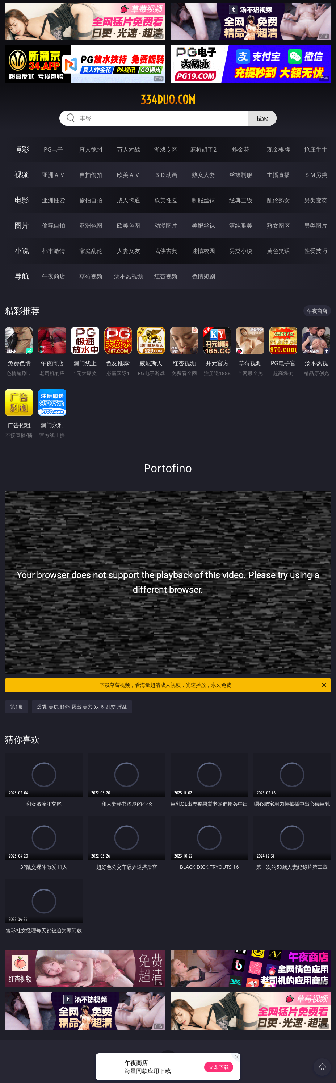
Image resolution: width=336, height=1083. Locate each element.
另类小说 (240, 251)
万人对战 (128, 149)
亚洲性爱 (53, 200)
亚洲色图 (90, 225)
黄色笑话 (278, 251)
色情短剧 (203, 276)
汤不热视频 (128, 276)
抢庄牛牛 (315, 149)
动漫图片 (165, 225)
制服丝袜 (203, 200)
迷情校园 (203, 251)
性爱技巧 (315, 251)
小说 (21, 251)
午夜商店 (53, 276)
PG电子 (53, 149)
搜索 (262, 118)
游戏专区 (165, 149)
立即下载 (219, 1066)
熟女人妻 (203, 175)
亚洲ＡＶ (53, 175)
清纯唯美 (240, 225)
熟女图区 (278, 225)
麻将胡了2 (203, 149)
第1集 (16, 706)
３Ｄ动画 (165, 175)
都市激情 (53, 251)
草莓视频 (90, 276)
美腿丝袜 (203, 225)
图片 (21, 225)
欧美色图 (128, 225)
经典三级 (240, 200)
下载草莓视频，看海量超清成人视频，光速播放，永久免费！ (213, 685)
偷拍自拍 (90, 200)
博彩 (21, 149)
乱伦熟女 (278, 200)
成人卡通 (128, 200)
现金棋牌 (278, 149)
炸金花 (240, 149)
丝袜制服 (240, 175)
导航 (21, 276)
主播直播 (278, 175)
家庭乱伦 (90, 251)
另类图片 (315, 225)
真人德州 (90, 149)
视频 (21, 174)
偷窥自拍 (53, 225)
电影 (21, 200)
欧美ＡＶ (128, 175)
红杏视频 (165, 276)
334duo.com (168, 99)
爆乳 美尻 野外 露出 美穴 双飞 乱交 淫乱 (82, 706)
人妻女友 (128, 251)
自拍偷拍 (90, 175)
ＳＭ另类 (315, 175)
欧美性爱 (165, 200)
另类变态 (315, 200)
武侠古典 (165, 251)
